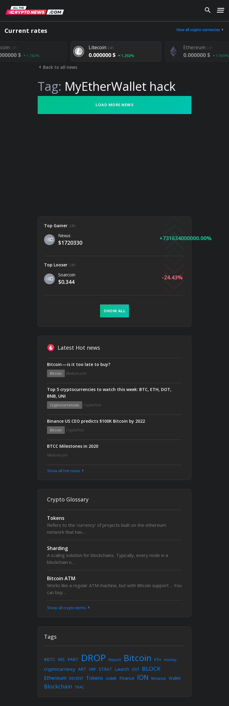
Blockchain (58, 686)
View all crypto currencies (200, 29)
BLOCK (151, 669)
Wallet (175, 678)
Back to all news (57, 67)
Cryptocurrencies (64, 405)
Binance (158, 678)
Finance (126, 678)
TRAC (79, 687)
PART (72, 659)
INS (61, 659)
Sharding (57, 548)
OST (135, 669)
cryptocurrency (59, 669)
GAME (111, 678)
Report (114, 659)
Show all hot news (66, 470)
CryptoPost (92, 405)
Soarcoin (66, 275)
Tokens (55, 518)
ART (82, 669)
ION (143, 677)
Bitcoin (56, 373)
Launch (122, 669)
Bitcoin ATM (61, 578)
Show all (114, 310)
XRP (92, 669)
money (170, 659)
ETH (157, 659)
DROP (93, 657)
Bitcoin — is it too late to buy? (78, 364)
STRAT (105, 669)
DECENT (76, 678)
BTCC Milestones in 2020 (72, 446)
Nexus (64, 235)
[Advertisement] (114, 165)
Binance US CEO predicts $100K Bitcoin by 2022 (96, 421)
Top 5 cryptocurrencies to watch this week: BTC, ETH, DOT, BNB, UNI (109, 392)
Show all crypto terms (69, 607)
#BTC (49, 659)
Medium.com (76, 373)
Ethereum (55, 678)
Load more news (114, 104)
